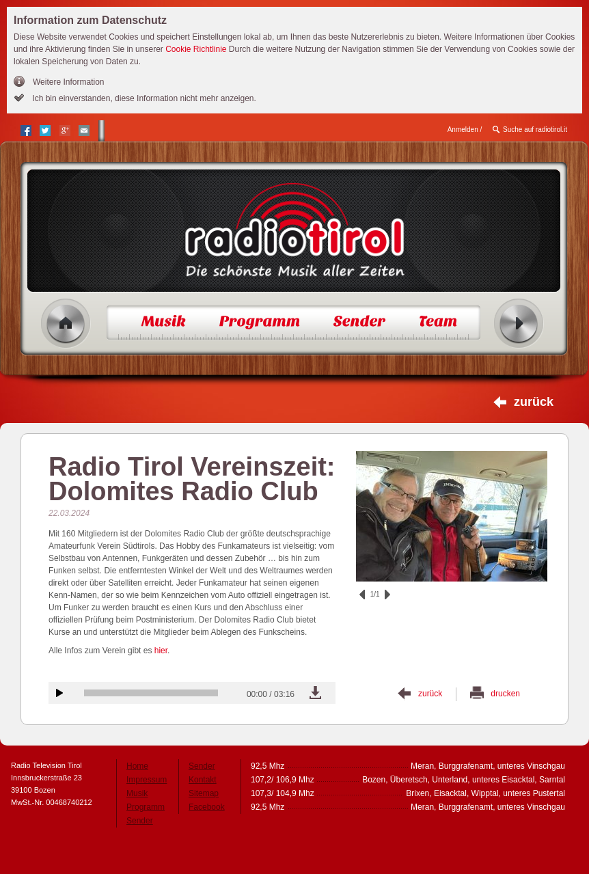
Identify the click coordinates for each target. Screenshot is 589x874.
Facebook (207, 807)
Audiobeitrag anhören (59, 693)
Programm (145, 807)
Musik (137, 793)
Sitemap (204, 793)
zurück (533, 402)
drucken (505, 693)
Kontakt (203, 779)
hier (160, 650)
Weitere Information (69, 82)
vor (387, 594)
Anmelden (463, 129)
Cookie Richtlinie (195, 49)
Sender (139, 820)
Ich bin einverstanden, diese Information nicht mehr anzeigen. (143, 98)
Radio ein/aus (519, 324)
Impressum (146, 779)
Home (66, 324)
